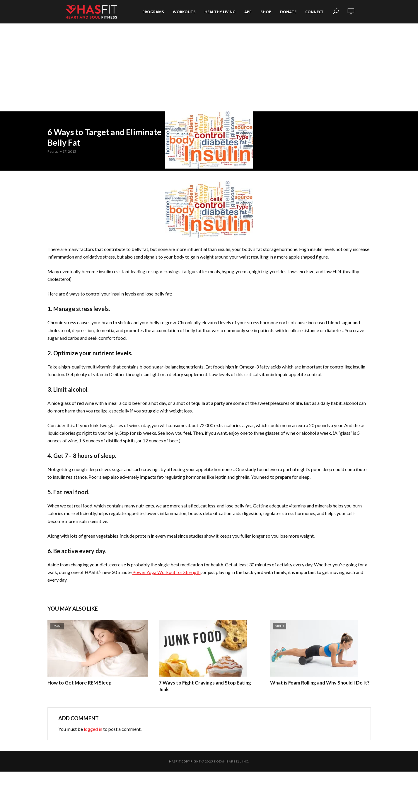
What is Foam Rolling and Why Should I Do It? (318, 682)
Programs (153, 11)
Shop (265, 11)
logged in (93, 728)
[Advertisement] (209, 67)
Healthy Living (220, 11)
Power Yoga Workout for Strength (166, 572)
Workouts (184, 11)
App (248, 11)
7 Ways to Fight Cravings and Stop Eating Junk (209, 682)
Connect (314, 11)
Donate (288, 11)
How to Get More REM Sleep (78, 682)
